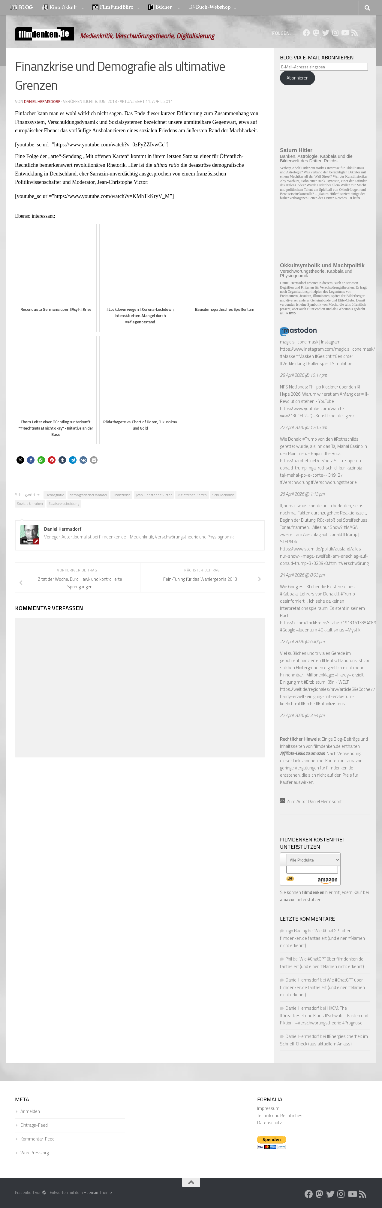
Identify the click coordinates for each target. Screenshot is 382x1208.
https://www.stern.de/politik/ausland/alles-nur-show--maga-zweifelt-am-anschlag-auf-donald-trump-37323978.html (324, 556)
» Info (355, 198)
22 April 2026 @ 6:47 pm (302, 641)
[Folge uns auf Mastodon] (316, 32)
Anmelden (30, 1111)
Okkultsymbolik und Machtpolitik (322, 265)
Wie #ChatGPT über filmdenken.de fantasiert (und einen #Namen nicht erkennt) (322, 938)
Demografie (55, 495)
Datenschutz (269, 1122)
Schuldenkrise (223, 495)
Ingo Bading (296, 930)
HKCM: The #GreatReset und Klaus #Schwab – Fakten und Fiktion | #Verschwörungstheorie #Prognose (324, 1015)
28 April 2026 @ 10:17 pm (303, 375)
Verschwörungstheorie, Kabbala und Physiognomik (316, 273)
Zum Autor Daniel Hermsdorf (311, 801)
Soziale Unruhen (30, 503)
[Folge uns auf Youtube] (344, 32)
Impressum (268, 1108)
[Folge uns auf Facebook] (306, 32)
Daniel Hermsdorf (42, 101)
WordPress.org (34, 1152)
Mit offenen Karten (192, 495)
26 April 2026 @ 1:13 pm (302, 493)
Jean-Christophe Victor (154, 495)
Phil (288, 958)
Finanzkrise (121, 495)
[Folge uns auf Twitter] (325, 32)
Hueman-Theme (98, 1192)
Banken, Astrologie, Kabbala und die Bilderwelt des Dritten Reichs (316, 158)
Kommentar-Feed (37, 1138)
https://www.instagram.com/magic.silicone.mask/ (327, 349)
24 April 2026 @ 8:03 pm (302, 574)
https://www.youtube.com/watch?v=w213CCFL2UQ (312, 412)
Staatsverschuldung (64, 503)
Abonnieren (297, 77)
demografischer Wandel (88, 495)
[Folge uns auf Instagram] (335, 32)
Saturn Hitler (296, 150)
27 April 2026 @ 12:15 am (303, 427)
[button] (20, 460)
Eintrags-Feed (34, 1125)
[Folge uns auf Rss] (354, 32)
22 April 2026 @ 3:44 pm (302, 715)
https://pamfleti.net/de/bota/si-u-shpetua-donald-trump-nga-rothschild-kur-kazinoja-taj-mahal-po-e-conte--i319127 (322, 467)
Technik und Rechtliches (279, 1115)
